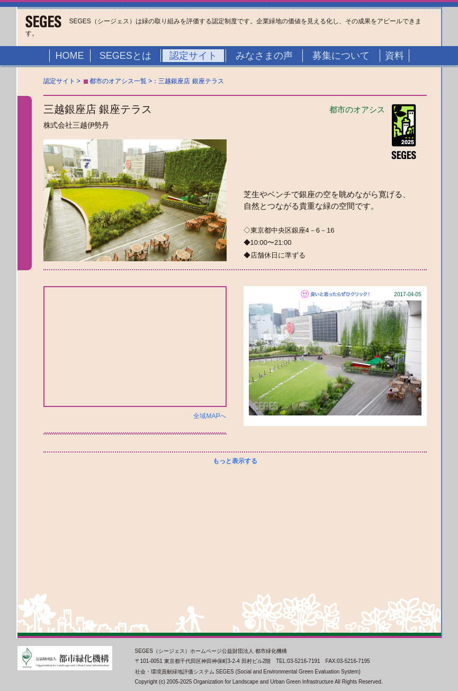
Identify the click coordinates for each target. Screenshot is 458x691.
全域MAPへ (209, 416)
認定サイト (193, 55)
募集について (341, 55)
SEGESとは (125, 55)
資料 (394, 55)
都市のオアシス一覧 (118, 81)
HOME (70, 55)
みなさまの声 (264, 55)
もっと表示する (235, 461)
